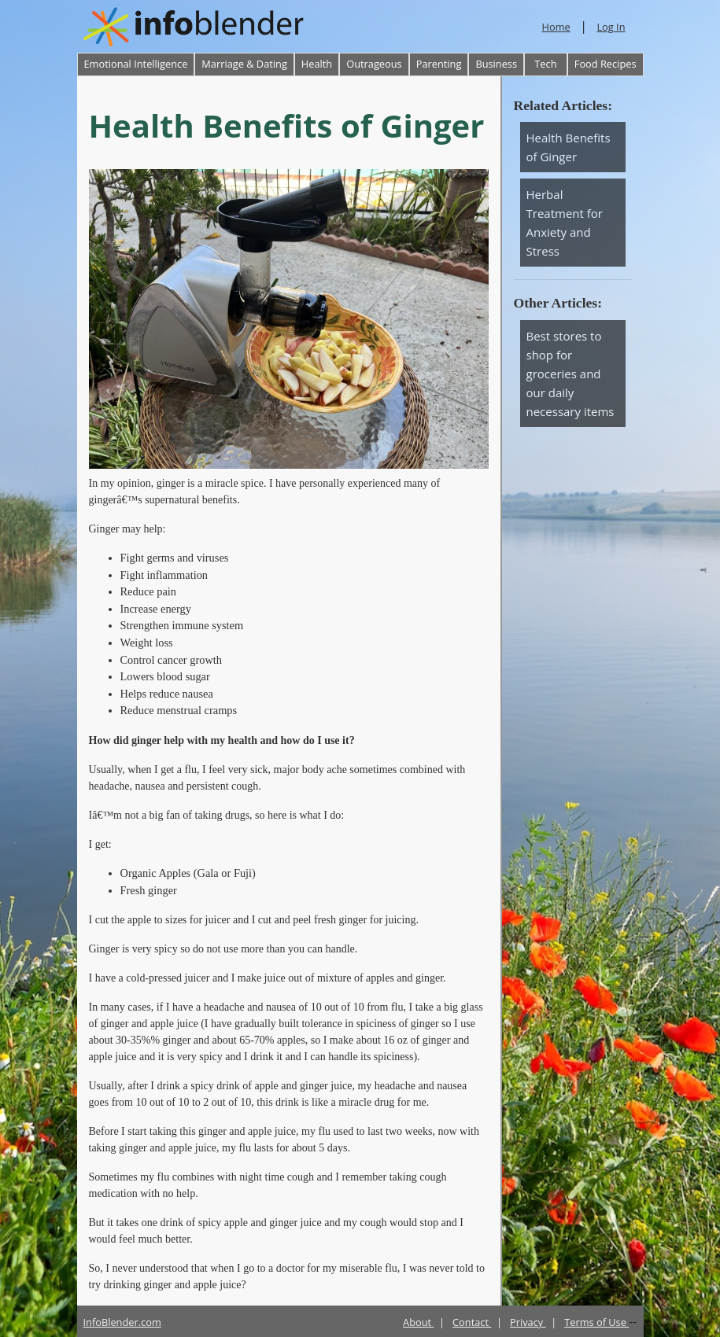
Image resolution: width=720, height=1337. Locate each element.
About (418, 1322)
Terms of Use (596, 1322)
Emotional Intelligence (136, 64)
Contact (471, 1322)
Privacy (528, 1322)
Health (316, 64)
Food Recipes (605, 64)
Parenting (439, 64)
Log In (610, 27)
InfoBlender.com (122, 1322)
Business (496, 64)
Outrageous (373, 64)
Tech (545, 64)
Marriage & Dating (244, 64)
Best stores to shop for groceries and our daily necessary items (570, 373)
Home (556, 27)
